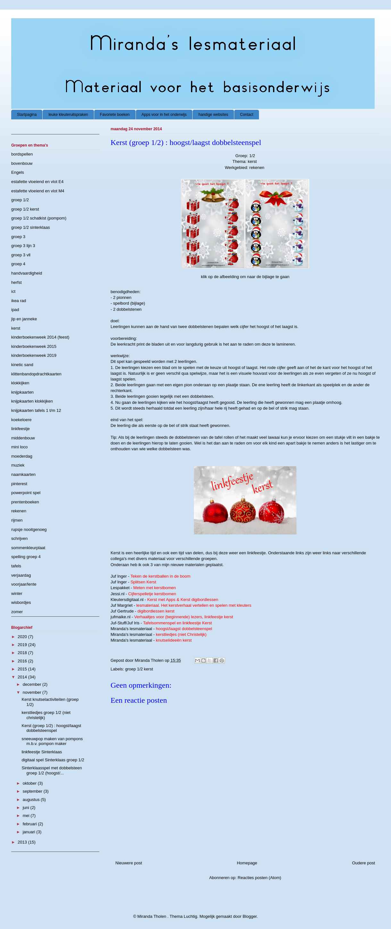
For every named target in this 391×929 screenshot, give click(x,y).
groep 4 (18, 263)
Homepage (247, 863)
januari (30, 831)
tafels (16, 566)
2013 (23, 842)
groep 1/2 (20, 199)
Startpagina (27, 114)
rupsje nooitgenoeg (29, 529)
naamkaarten (23, 474)
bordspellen (22, 154)
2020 (23, 636)
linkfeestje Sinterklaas (41, 751)
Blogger (250, 916)
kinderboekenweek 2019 (33, 355)
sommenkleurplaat (28, 547)
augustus (32, 799)
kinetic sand (22, 364)
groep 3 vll (20, 254)
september (33, 791)
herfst (16, 282)
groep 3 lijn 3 (23, 245)
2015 (23, 669)
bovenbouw (22, 163)
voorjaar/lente (24, 584)
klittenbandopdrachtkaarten (36, 374)
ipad (15, 309)
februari (30, 823)
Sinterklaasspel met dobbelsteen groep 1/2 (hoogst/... (51, 770)
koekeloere (21, 419)
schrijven (19, 538)
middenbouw (23, 438)
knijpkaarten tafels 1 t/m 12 (36, 410)
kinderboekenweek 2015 (33, 346)
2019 (23, 644)
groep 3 (18, 236)
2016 (23, 661)
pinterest (19, 483)
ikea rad (18, 300)
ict (13, 291)
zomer (17, 611)
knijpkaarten (22, 392)
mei (27, 815)
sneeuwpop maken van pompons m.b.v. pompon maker (52, 741)
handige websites (213, 114)
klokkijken (20, 382)
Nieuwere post (128, 863)
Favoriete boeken (115, 114)
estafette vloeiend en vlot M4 (37, 190)
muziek (17, 465)
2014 (23, 677)
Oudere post (363, 863)
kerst (15, 328)
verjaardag (21, 575)
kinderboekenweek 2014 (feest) (40, 337)
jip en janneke (24, 318)
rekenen (18, 511)
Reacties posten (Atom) (259, 877)
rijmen (16, 520)
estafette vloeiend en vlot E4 (37, 181)
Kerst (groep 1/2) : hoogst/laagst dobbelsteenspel (51, 728)
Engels (17, 172)
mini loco (19, 446)
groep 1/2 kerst (139, 669)
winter (16, 593)
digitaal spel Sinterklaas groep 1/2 (52, 759)
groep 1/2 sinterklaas (30, 227)
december (32, 684)
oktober (30, 783)
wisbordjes (21, 602)
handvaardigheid (26, 273)
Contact (246, 114)
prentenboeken (25, 502)
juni (26, 807)
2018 (23, 652)
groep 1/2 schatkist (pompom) (38, 218)
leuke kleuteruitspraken (68, 114)
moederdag (21, 456)
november (32, 692)
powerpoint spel (25, 492)
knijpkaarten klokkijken (32, 401)
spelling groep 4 (26, 556)
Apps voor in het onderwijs (164, 114)
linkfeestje (20, 428)
